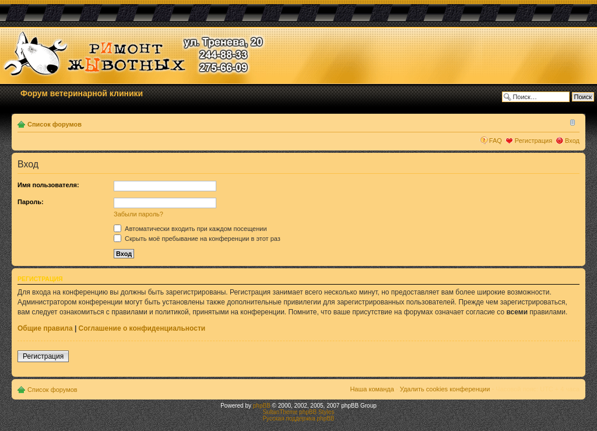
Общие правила (45, 328)
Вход (572, 140)
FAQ (495, 140)
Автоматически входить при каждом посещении (190, 228)
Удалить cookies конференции (445, 389)
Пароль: (30, 201)
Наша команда (372, 389)
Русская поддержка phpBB (298, 418)
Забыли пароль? (138, 214)
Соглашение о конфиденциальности (142, 328)
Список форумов (54, 124)
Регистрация (533, 140)
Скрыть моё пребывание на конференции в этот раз (197, 238)
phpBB (262, 405)
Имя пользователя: (48, 184)
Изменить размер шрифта (571, 122)
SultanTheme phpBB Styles (298, 412)
